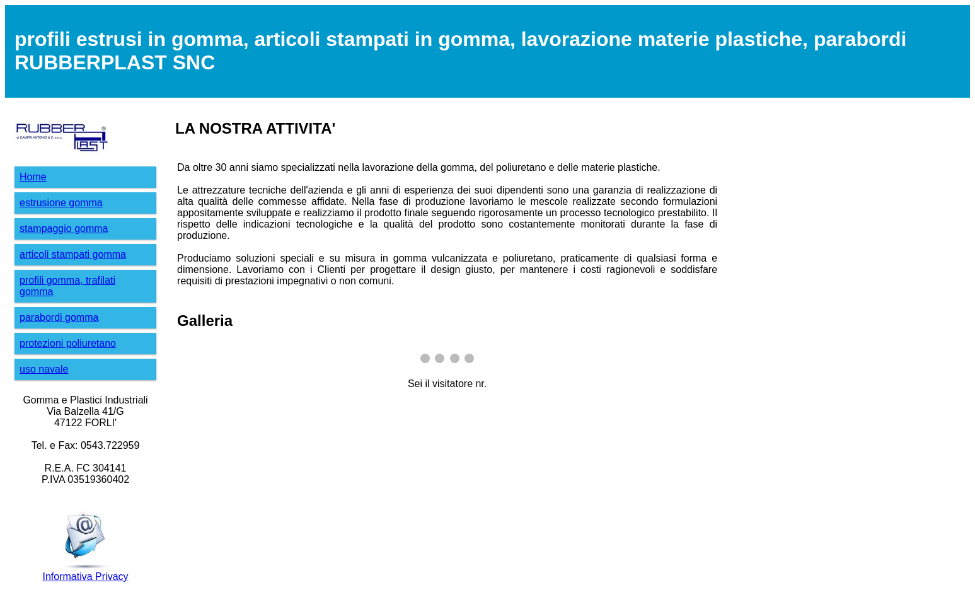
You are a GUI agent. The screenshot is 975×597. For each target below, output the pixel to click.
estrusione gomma (61, 202)
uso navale (44, 369)
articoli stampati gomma (73, 254)
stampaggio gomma (64, 228)
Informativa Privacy (86, 576)
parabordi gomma (59, 317)
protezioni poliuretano (68, 343)
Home (33, 176)
